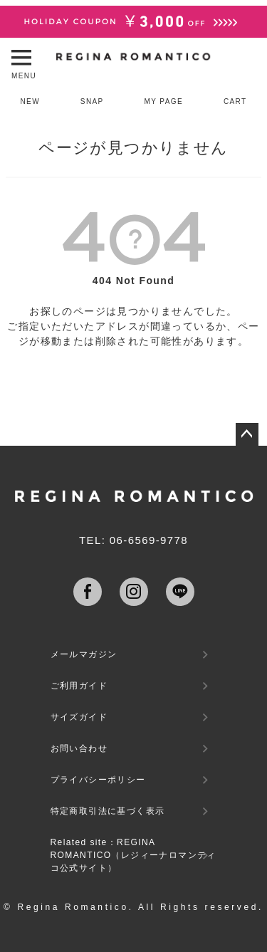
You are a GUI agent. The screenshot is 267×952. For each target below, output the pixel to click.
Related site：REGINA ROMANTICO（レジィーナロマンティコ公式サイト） (133, 855)
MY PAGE (164, 101)
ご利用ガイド (79, 686)
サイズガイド (79, 717)
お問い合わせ (79, 748)
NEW (30, 101)
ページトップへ (247, 434)
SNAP (92, 101)
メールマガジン (84, 654)
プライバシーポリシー (98, 780)
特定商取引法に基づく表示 (108, 811)
